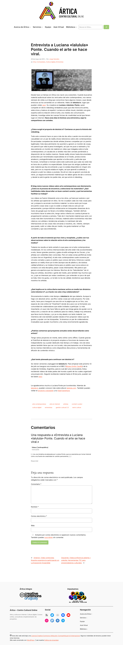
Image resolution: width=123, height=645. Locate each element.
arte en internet (55, 404)
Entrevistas (59, 62)
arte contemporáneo (39, 404)
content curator (77, 404)
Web (33, 526)
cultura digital (36, 407)
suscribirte (48, 537)
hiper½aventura (64, 391)
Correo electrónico (39, 516)
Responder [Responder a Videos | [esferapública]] (34, 461)
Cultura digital (50, 62)
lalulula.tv (34, 388)
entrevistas (48, 407)
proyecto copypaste (45, 391)
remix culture (76, 407)
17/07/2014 (35, 449)
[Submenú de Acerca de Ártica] (29, 27)
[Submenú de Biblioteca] (76, 27)
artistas (65, 404)
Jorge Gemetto (54, 59)
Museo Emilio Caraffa (74, 366)
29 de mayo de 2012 (38, 59)
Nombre (35, 507)
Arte (34, 62)
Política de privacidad (51, 640)
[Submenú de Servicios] (42, 27)
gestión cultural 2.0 (62, 407)
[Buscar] (106, 27)
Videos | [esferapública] (40, 447)
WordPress (30, 640)
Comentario (36, 484)
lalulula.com (71, 388)
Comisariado (41, 62)
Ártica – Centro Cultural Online (23, 610)
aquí (44, 105)
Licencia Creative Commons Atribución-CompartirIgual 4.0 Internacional (55, 636)
